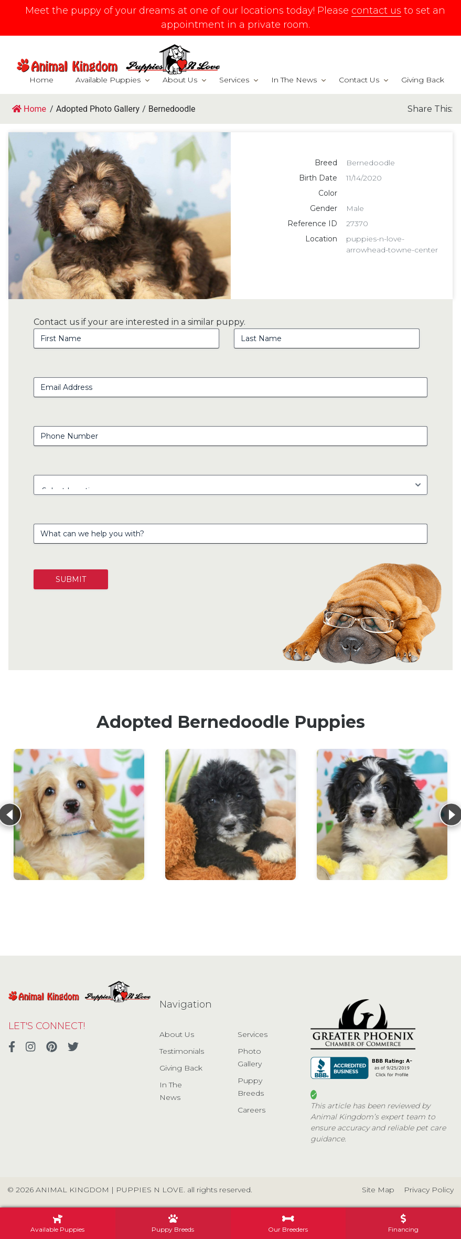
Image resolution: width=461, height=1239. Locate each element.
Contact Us (359, 79)
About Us (180, 79)
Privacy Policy (429, 1189)
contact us (376, 10)
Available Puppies (108, 79)
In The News (294, 79)
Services (234, 79)
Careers (251, 1110)
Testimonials (181, 1051)
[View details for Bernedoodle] (79, 814)
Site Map (378, 1189)
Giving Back (422, 79)
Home (41, 79)
